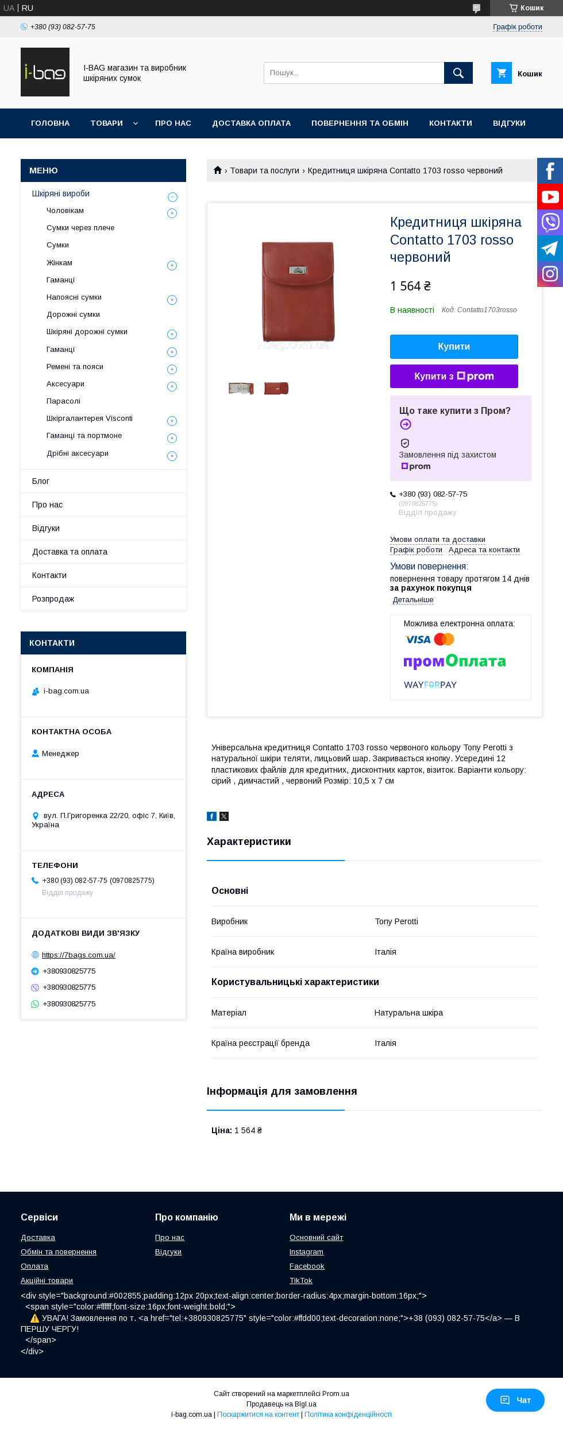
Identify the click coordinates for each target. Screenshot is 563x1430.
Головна (50, 123)
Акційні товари (47, 1280)
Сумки (58, 245)
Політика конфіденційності (348, 1414)
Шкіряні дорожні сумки (87, 331)
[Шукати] (458, 73)
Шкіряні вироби (61, 193)
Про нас (173, 123)
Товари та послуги (264, 170)
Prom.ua (335, 1394)
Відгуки (509, 123)
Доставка (38, 1237)
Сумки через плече (80, 227)
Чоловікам (65, 210)
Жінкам (59, 262)
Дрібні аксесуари (78, 453)
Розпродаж (53, 598)
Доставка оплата (251, 123)
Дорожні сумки (73, 314)
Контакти (450, 123)
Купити (454, 346)
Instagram (306, 1251)
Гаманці (61, 280)
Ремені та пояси (75, 366)
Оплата (34, 1266)
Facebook (307, 1266)
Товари (106, 123)
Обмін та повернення (59, 1251)
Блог (40, 481)
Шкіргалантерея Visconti (90, 418)
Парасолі (63, 401)
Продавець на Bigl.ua (281, 1404)
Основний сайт (316, 1237)
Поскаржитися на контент (258, 1414)
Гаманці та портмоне (84, 435)
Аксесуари (65, 383)
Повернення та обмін (359, 123)
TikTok (301, 1280)
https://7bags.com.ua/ (78, 955)
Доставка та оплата (69, 551)
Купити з (453, 376)
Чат (515, 1400)
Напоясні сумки (74, 297)
